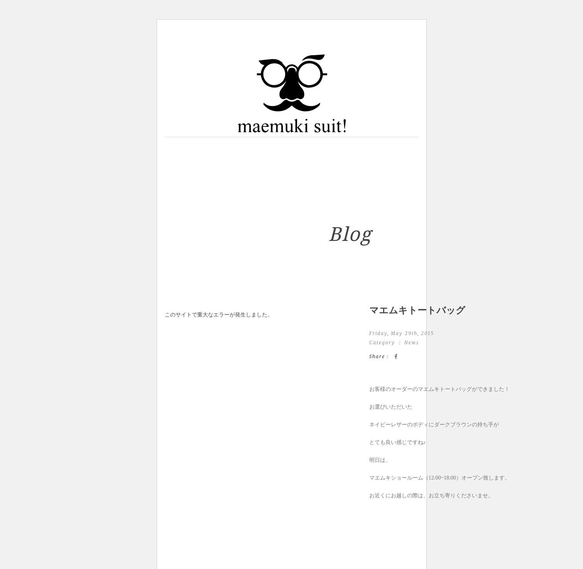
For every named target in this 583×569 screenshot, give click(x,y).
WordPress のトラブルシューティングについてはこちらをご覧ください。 (254, 332)
